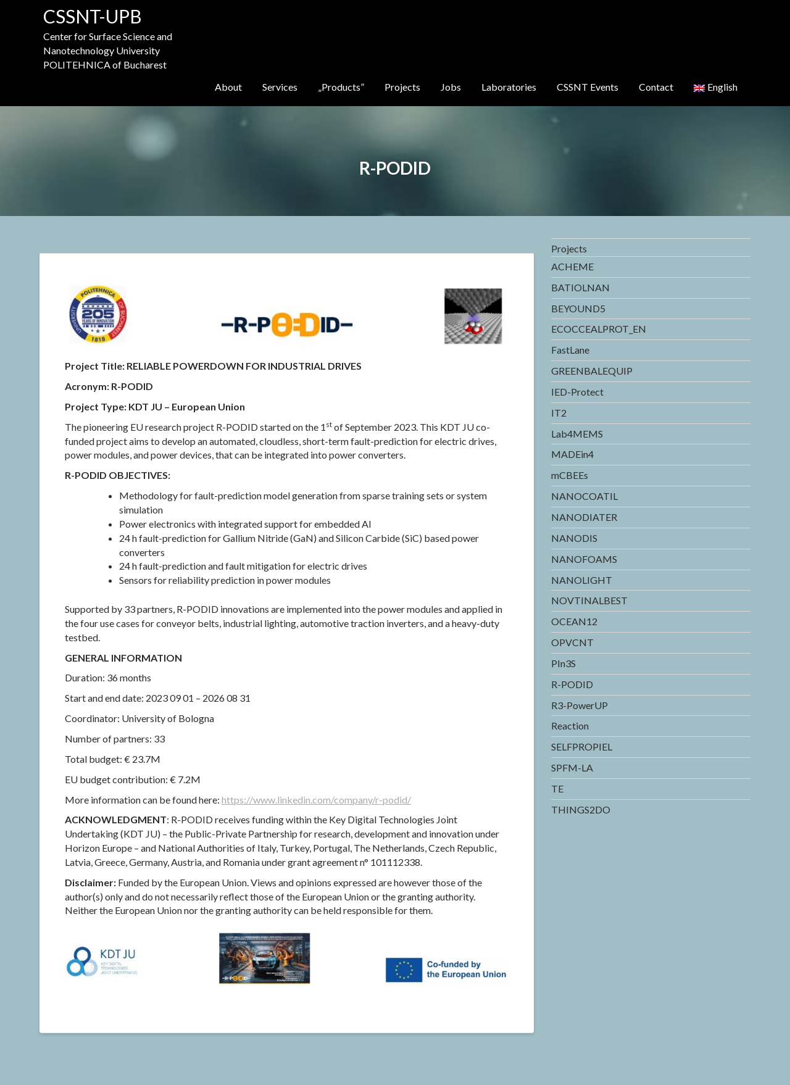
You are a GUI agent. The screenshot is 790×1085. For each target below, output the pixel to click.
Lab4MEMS (577, 433)
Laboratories (508, 87)
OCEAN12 (574, 621)
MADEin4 (572, 454)
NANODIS (574, 538)
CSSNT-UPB (92, 16)
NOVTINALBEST (589, 600)
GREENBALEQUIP (592, 370)
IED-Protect (577, 391)
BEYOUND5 (578, 308)
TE (557, 788)
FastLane (570, 349)
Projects (402, 87)
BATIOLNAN (580, 287)
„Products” (341, 87)
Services (279, 87)
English (716, 87)
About (228, 87)
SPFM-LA (572, 767)
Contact (656, 87)
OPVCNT (572, 642)
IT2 (559, 412)
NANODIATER (584, 517)
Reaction (570, 725)
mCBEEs (569, 475)
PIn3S (563, 663)
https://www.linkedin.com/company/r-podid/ (316, 799)
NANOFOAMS (584, 559)
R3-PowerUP (579, 705)
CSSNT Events (587, 87)
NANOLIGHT (581, 580)
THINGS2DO (580, 809)
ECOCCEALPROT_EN (598, 329)
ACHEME (572, 266)
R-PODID (572, 684)
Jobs (451, 87)
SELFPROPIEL (581, 746)
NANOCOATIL (584, 496)
